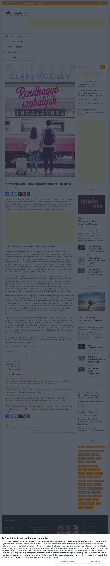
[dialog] (55, 550)
